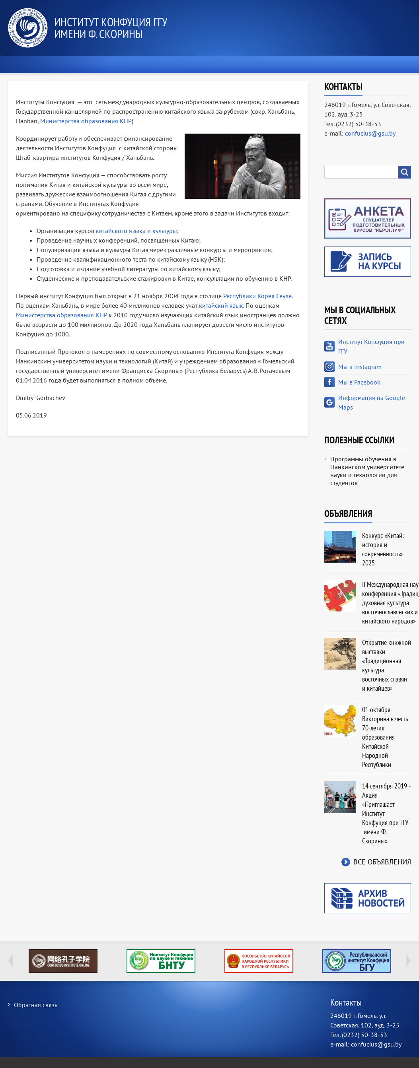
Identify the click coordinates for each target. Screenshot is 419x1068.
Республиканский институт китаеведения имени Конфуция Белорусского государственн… (356, 961)
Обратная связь (35, 1005)
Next (408, 960)
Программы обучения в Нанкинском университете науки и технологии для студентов (367, 471)
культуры (164, 231)
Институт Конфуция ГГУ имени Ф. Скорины (110, 27)
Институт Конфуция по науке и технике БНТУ (161, 961)
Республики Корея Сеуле (257, 296)
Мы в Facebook (359, 382)
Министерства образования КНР (86, 121)
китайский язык (221, 305)
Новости (277, 64)
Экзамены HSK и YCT (97, 64)
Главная (29, 64)
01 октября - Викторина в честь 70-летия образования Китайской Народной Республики (385, 737)
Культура (331, 64)
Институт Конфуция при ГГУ (371, 346)
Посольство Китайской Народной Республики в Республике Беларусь (258, 961)
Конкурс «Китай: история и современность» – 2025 (385, 549)
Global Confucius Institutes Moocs (63, 961)
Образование (217, 64)
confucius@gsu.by (370, 133)
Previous (11, 960)
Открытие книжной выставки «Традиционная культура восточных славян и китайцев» (386, 665)
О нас (162, 64)
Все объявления (382, 861)
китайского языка (121, 231)
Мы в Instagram (360, 367)
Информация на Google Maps (371, 402)
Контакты (386, 64)
